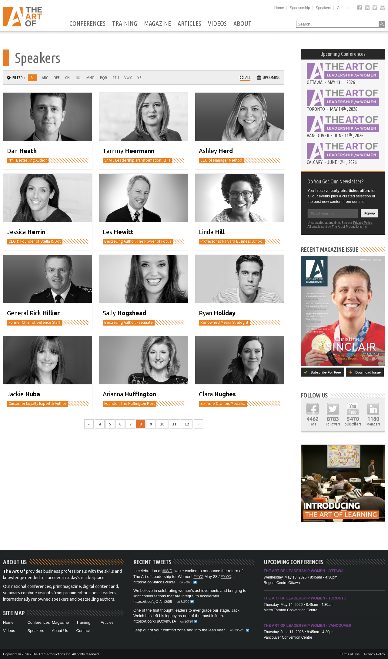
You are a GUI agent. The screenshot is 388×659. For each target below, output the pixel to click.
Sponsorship (300, 8)
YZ (139, 77)
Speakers (323, 8)
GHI (67, 77)
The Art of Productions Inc (349, 226)
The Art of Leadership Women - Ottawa (304, 571)
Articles (189, 23)
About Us (60, 630)
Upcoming (268, 77)
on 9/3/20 (185, 582)
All (33, 77)
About (242, 23)
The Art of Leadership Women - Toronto (305, 598)
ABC (45, 77)
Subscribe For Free (322, 372)
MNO (90, 77)
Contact (343, 8)
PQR (103, 77)
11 (174, 424)
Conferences (87, 23)
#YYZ (198, 576)
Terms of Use (350, 654)
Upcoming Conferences (343, 54)
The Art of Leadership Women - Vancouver (307, 625)
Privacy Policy (362, 222)
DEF (57, 77)
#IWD (167, 571)
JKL (78, 77)
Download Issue (365, 372)
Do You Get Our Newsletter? (335, 181)
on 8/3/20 (182, 601)
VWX (128, 77)
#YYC (226, 576)
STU (115, 77)
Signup (369, 213)
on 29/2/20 (237, 630)
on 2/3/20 (186, 621)
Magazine (157, 23)
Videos (217, 23)
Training (124, 23)
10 (162, 424)
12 (187, 424)
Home (279, 8)
